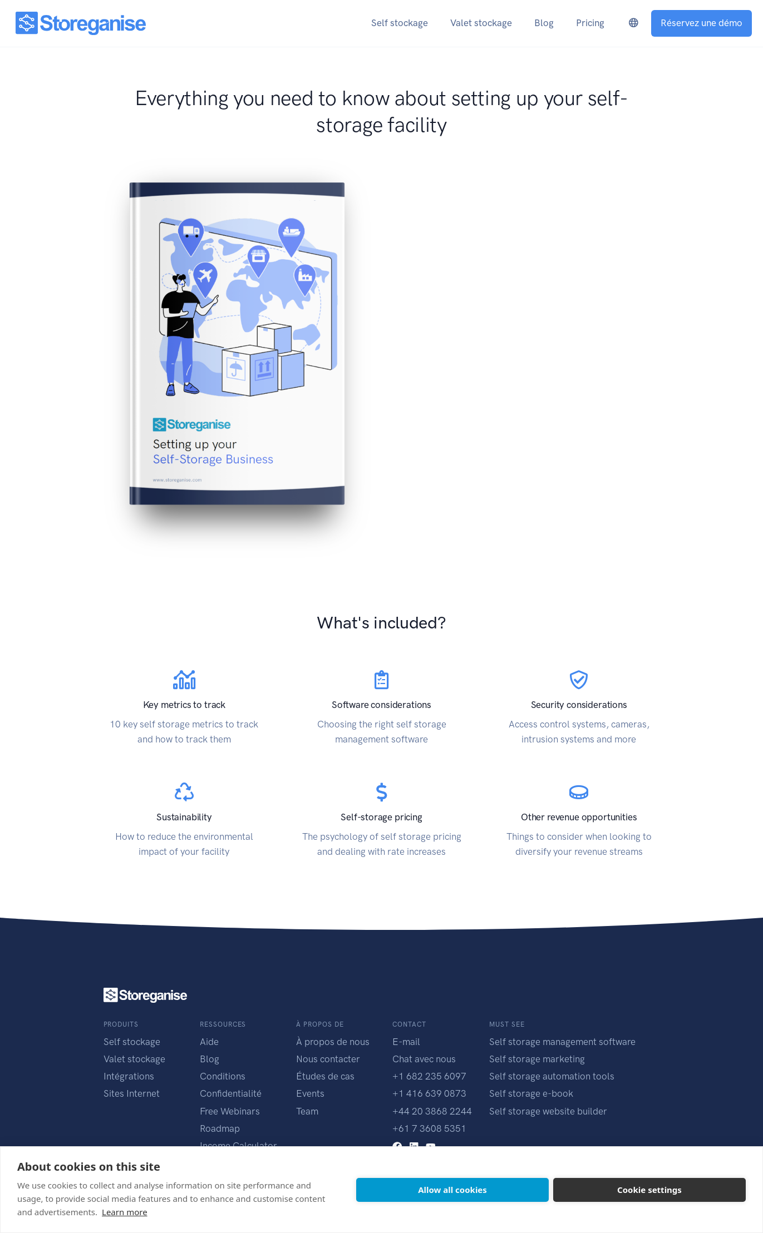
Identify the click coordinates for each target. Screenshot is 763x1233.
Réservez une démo (701, 22)
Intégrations (129, 1076)
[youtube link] (431, 1145)
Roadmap (220, 1128)
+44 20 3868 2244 (432, 1111)
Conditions (222, 1076)
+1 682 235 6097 (429, 1076)
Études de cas (325, 1076)
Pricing (590, 22)
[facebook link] (397, 1145)
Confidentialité (231, 1093)
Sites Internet (132, 1093)
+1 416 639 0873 (429, 1093)
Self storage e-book (531, 1093)
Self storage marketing (537, 1058)
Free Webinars (230, 1111)
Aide (209, 1041)
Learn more (124, 1211)
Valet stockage (134, 1058)
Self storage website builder (548, 1111)
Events (310, 1093)
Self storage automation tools (551, 1076)
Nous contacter (328, 1058)
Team (307, 1111)
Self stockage (132, 1041)
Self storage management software (562, 1041)
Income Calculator (238, 1145)
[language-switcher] (633, 23)
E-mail (406, 1041)
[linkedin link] (414, 1145)
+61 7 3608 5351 (429, 1128)
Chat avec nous (424, 1058)
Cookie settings (649, 1189)
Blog (209, 1058)
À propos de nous (333, 1041)
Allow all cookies (452, 1189)
